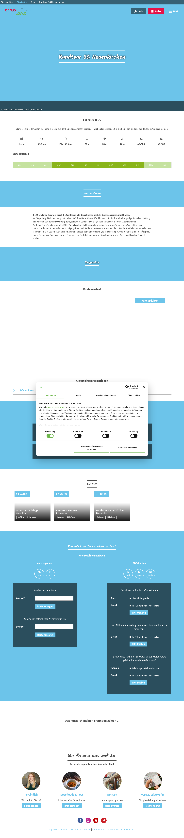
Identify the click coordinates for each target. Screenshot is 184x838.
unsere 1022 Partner (55, 407)
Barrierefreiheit (128, 829)
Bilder (114, 598)
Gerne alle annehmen (127, 448)
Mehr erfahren (112, 805)
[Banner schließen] (144, 387)
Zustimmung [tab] (50, 395)
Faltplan (115, 668)
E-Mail (114, 605)
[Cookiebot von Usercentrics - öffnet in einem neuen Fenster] (127, 387)
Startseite (22, 2)
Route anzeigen (45, 606)
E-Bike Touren (32, 517)
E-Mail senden (31, 805)
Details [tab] (78, 395)
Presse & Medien (82, 829)
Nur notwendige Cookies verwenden (91, 447)
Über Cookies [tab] (134, 395)
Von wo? (20, 598)
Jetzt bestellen (71, 805)
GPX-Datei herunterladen (92, 555)
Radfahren (21, 517)
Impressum (54, 829)
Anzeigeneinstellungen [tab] (106, 395)
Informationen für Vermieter (105, 829)
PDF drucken (138, 644)
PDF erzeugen (139, 612)
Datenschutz (67, 829)
